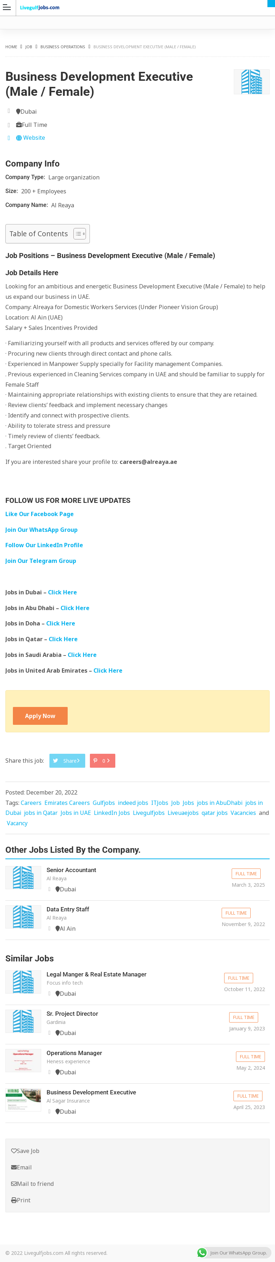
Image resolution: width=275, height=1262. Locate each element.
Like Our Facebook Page (39, 514)
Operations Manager (76, 1052)
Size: (12, 191)
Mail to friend (32, 1184)
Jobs (191, 803)
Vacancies (251, 813)
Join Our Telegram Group (41, 561)
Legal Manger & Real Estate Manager (100, 974)
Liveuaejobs (188, 813)
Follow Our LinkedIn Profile (44, 545)
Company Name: (27, 205)
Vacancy (29, 823)
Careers (31, 803)
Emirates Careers (68, 803)
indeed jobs (135, 803)
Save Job (25, 1151)
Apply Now (40, 716)
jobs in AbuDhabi (223, 803)
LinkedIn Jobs (114, 813)
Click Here (63, 592)
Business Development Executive (94, 1092)
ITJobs (163, 803)
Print (20, 1200)
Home (11, 46)
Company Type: (26, 177)
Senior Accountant (73, 869)
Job (28, 46)
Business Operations (62, 46)
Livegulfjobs (152, 813)
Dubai (271, 3)
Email (21, 1167)
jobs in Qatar (42, 813)
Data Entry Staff (69, 909)
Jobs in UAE (78, 813)
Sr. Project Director (73, 1013)
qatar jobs (221, 813)
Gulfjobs (105, 803)
